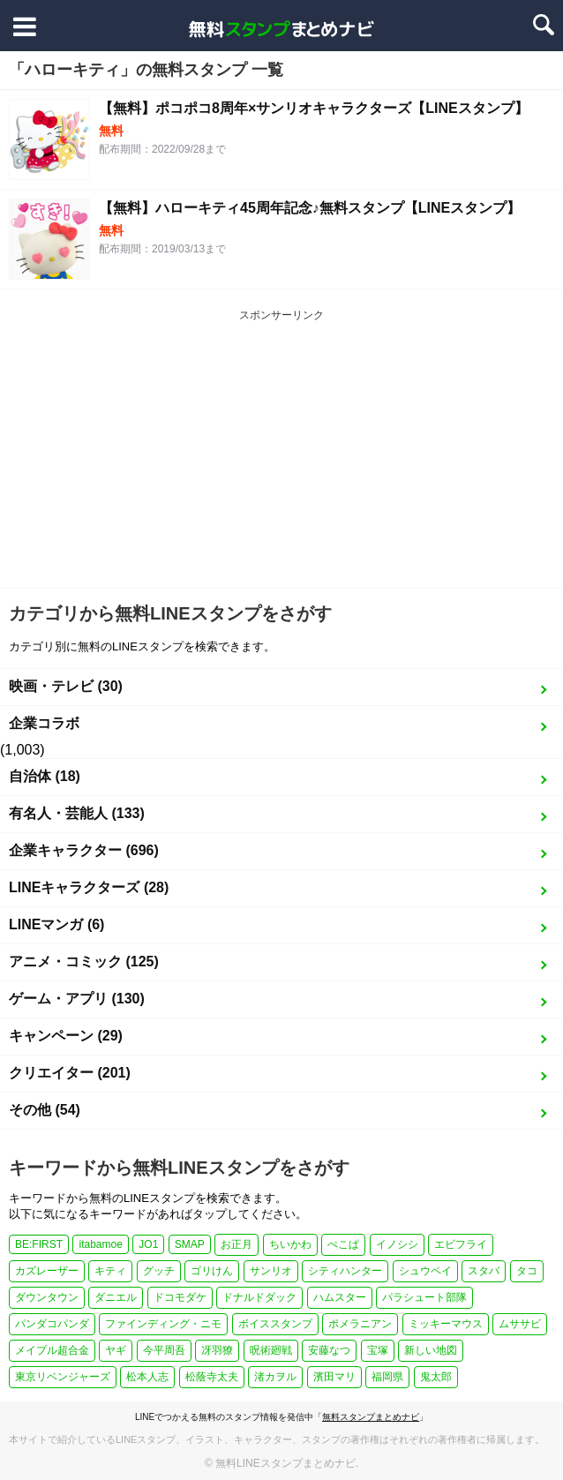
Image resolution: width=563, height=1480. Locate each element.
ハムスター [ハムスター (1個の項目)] (339, 1297)
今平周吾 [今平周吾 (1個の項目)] (164, 1350)
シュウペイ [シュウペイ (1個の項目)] (425, 1271)
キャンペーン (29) (66, 1035)
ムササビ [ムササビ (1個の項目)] (520, 1324)
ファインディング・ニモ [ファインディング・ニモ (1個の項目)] (163, 1324)
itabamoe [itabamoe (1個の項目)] (100, 1244)
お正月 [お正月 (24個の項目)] (236, 1244)
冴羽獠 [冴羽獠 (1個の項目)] (217, 1350)
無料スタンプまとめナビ (370, 1417)
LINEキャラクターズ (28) (89, 887)
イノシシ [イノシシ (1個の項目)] (397, 1244)
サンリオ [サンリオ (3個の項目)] (271, 1271)
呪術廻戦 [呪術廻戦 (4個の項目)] (271, 1350)
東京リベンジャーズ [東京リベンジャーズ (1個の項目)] (62, 1377)
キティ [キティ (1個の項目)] (110, 1271)
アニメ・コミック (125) (84, 961)
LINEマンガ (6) (56, 924)
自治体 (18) (44, 776)
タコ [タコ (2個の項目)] (526, 1271)
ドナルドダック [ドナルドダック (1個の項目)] (259, 1297)
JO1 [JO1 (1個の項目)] (148, 1244)
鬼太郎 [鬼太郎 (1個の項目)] (436, 1377)
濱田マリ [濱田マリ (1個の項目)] (334, 1377)
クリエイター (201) (70, 1072)
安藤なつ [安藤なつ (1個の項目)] (329, 1350)
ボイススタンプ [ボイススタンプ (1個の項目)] (275, 1324)
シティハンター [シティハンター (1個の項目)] (345, 1271)
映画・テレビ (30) (66, 686)
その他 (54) (44, 1109)
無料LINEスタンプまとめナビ (285, 1463)
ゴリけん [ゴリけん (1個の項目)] (212, 1271)
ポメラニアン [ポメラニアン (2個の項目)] (360, 1324)
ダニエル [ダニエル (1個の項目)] (115, 1297)
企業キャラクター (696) (84, 850)
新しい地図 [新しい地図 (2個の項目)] (430, 1350)
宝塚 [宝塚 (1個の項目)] (377, 1350)
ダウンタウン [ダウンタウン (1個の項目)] (47, 1297)
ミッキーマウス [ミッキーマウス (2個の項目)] (446, 1324)
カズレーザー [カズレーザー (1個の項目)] (47, 1271)
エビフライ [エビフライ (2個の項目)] (460, 1244)
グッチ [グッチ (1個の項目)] (159, 1271)
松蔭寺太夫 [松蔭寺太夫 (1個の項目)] (211, 1377)
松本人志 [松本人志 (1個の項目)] (147, 1377)
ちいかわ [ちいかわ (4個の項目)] (290, 1244)
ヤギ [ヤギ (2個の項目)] (115, 1350)
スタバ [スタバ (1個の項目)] (483, 1271)
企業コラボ (44, 723)
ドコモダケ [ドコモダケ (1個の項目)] (180, 1297)
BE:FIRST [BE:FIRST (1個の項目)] (39, 1244)
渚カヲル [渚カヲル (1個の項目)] (275, 1377)
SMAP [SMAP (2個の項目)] (190, 1244)
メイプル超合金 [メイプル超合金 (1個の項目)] (52, 1350)
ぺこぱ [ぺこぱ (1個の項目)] (343, 1244)
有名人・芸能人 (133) (77, 813)
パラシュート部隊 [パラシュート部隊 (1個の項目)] (424, 1297)
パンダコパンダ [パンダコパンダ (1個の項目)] (52, 1324)
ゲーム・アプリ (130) (77, 998)
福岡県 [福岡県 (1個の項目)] (387, 1377)
